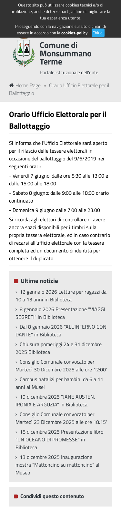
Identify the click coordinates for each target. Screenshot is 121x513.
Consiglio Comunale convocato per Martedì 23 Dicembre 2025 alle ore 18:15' (61, 418)
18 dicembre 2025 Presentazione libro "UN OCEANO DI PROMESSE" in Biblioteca (59, 439)
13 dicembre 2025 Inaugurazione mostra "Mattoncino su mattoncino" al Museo (57, 464)
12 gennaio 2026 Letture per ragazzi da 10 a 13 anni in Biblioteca (60, 295)
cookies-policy (74, 32)
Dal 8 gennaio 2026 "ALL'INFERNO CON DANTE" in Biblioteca (60, 330)
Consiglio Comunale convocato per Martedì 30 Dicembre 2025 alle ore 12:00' (61, 365)
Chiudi (98, 32)
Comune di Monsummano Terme (66, 53)
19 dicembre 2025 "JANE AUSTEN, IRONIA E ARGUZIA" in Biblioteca (55, 400)
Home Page (25, 85)
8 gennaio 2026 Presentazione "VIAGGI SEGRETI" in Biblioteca (60, 313)
